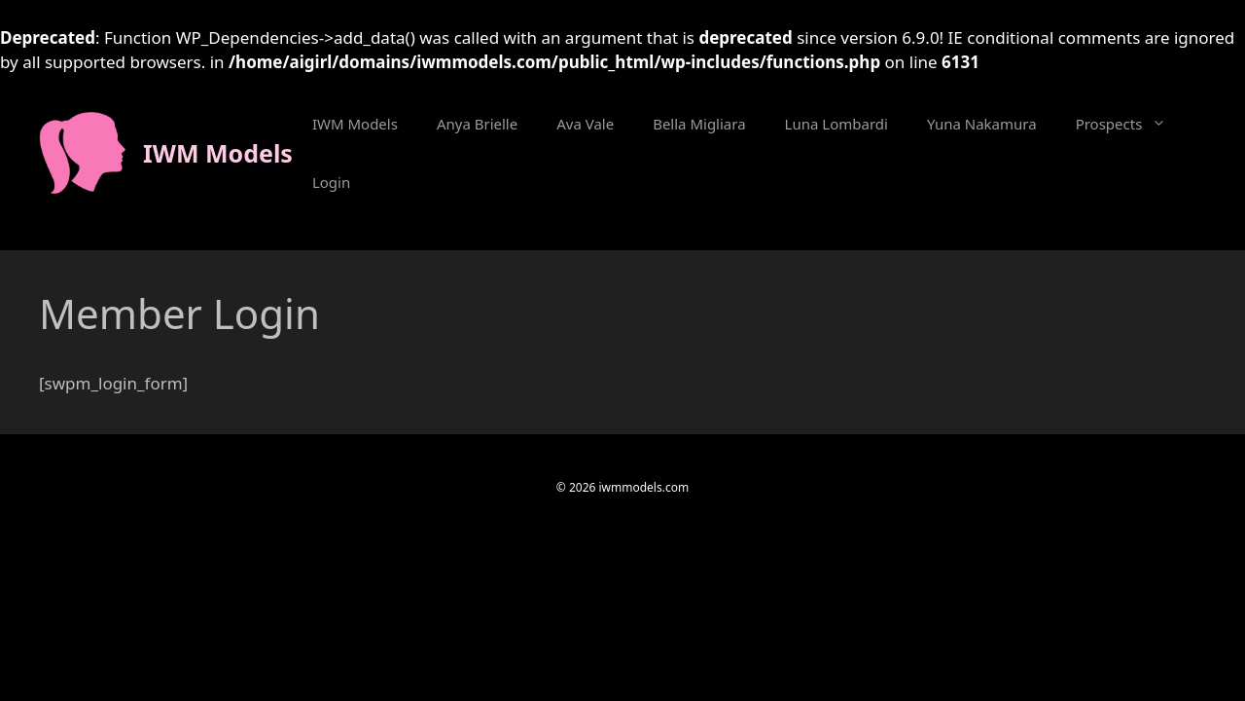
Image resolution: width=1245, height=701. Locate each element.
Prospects (1131, 123)
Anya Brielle (477, 123)
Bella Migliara (699, 123)
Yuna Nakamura (982, 123)
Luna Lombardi (836, 123)
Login (331, 182)
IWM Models (218, 152)
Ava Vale (585, 123)
